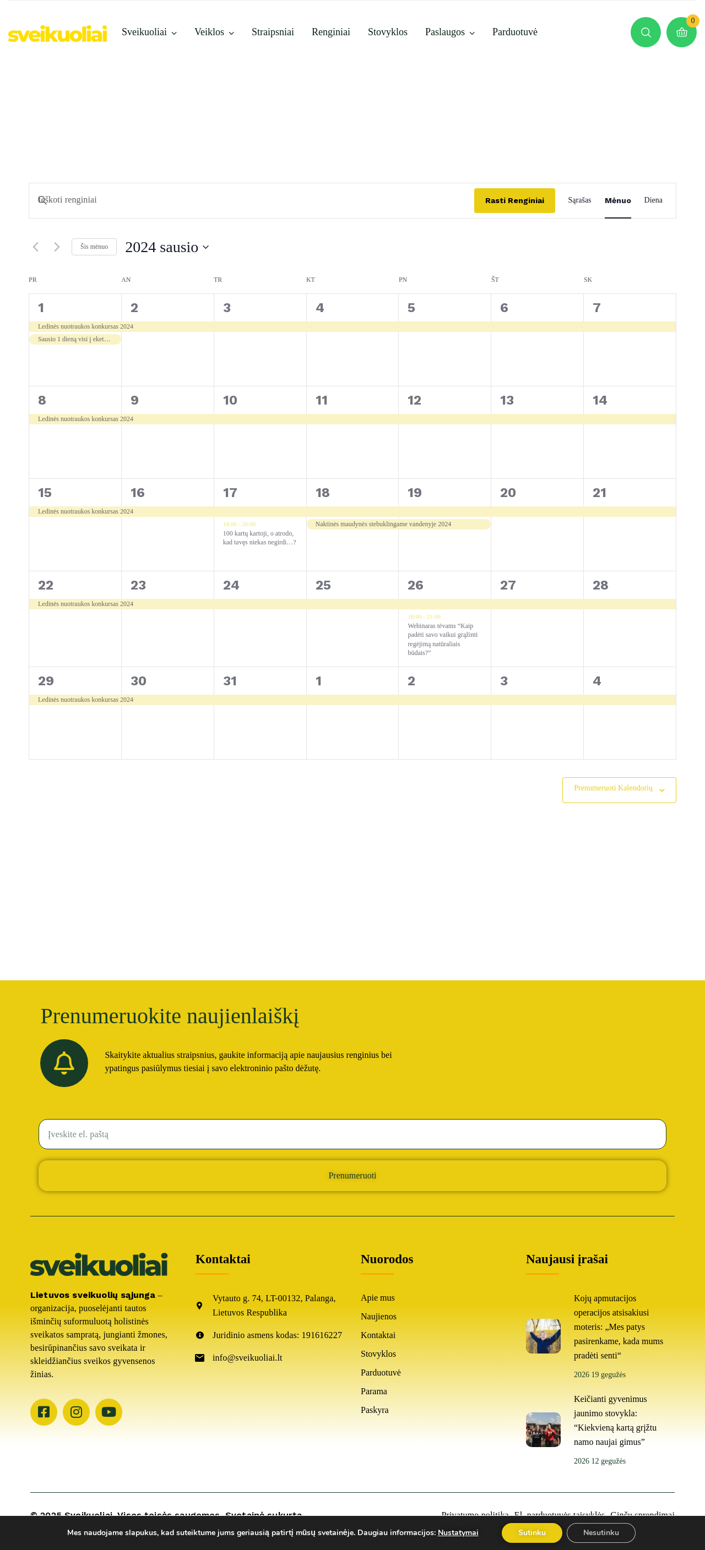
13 (507, 400)
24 (231, 585)
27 (508, 585)
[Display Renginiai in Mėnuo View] (618, 200)
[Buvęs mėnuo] (35, 247)
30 (139, 681)
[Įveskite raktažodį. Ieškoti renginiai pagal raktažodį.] (251, 200)
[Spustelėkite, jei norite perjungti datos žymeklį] (167, 247)
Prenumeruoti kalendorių (613, 788)
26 (416, 585)
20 (508, 492)
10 (230, 400)
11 (322, 400)
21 (599, 492)
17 (230, 492)
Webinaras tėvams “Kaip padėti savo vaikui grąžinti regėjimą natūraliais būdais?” (443, 639)
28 (601, 585)
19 (415, 492)
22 (45, 585)
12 (414, 400)
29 (46, 681)
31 (230, 681)
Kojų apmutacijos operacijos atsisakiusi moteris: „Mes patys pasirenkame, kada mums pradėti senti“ (618, 1327)
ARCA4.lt (50, 1528)
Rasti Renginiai (514, 200)
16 (138, 492)
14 (600, 400)
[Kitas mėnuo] (56, 247)
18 (323, 492)
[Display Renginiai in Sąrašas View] (580, 200)
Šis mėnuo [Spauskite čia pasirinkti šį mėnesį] (94, 246)
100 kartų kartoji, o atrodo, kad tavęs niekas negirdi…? (259, 538)
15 (45, 492)
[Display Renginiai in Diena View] (653, 200)
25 (323, 585)
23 (138, 585)
